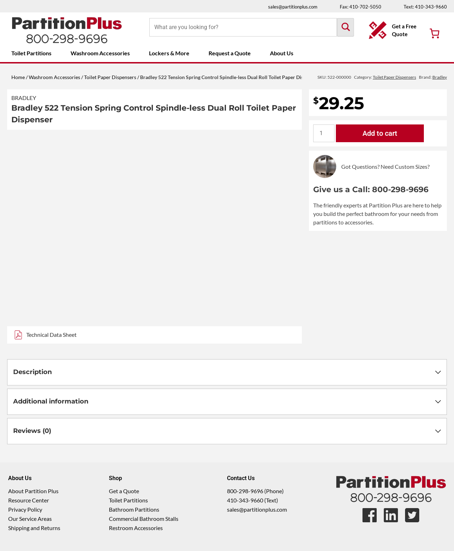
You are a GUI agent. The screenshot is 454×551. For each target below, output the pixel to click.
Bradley (23, 97)
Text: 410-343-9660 (425, 7)
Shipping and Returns (34, 527)
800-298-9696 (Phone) (255, 491)
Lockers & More (169, 53)
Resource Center (28, 500)
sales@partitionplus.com (292, 7)
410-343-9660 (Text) (252, 500)
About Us (281, 53)
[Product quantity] (323, 133)
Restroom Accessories (136, 527)
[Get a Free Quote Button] (394, 30)
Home (18, 77)
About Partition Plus (33, 491)
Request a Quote (230, 53)
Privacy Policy (25, 509)
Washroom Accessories (100, 53)
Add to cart (379, 133)
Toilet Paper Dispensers (110, 77)
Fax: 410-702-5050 (360, 7)
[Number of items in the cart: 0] (434, 33)
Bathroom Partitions (134, 509)
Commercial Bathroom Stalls (143, 518)
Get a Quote (124, 491)
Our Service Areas (30, 518)
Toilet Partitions (31, 53)
